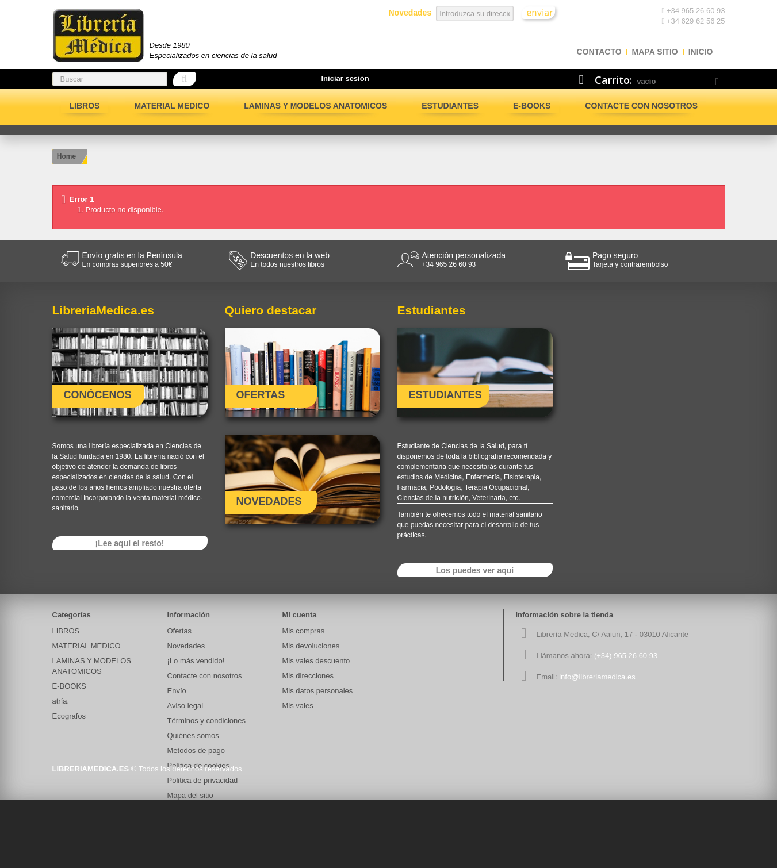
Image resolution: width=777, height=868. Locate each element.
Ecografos (69, 716)
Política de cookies (198, 765)
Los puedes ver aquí (475, 570)
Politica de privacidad (202, 780)
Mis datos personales (317, 690)
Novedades (186, 646)
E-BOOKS (531, 105)
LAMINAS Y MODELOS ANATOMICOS (315, 105)
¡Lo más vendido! (196, 660)
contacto (599, 51)
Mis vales (297, 705)
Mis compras (303, 631)
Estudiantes (450, 105)
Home (66, 156)
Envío (176, 690)
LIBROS (85, 105)
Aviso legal (185, 705)
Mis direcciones (308, 675)
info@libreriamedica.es (597, 677)
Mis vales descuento (316, 660)
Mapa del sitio (190, 795)
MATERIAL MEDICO (171, 105)
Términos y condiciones (206, 720)
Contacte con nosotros (641, 105)
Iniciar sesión (345, 78)
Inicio (700, 51)
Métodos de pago (196, 750)
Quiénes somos (193, 735)
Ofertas (179, 631)
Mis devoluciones (311, 646)
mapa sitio (655, 51)
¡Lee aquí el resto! (129, 543)
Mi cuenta (299, 614)
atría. (61, 701)
